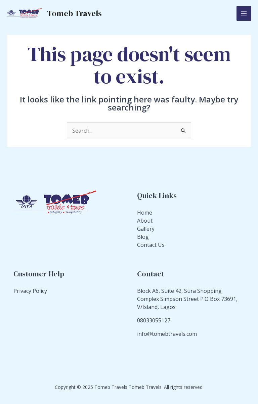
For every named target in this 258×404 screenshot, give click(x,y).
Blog (143, 236)
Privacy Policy (30, 291)
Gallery (146, 228)
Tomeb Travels (74, 13)
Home (144, 212)
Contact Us (151, 245)
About (145, 220)
